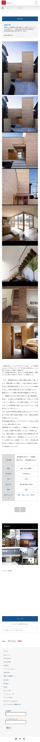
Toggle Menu (36, 3)
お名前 (9, 711)
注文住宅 (20, 19)
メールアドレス (12, 719)
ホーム (6, 651)
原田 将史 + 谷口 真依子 (26, 495)
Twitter (15, 738)
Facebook (19, 738)
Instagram (23, 738)
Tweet (3, 641)
